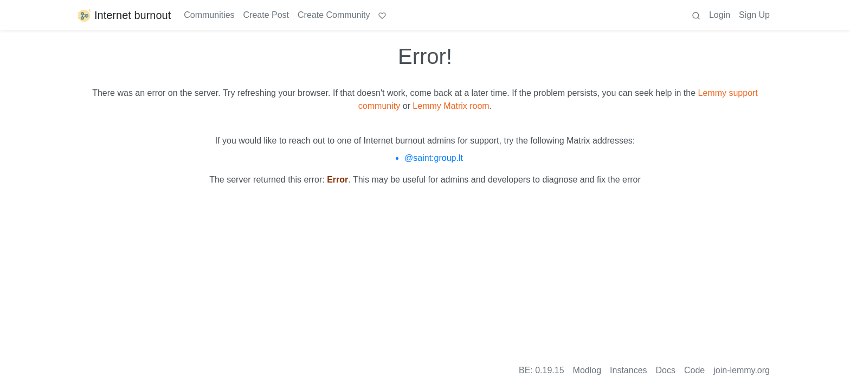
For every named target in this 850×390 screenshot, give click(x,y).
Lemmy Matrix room (451, 105)
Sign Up (754, 15)
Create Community (334, 15)
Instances (628, 370)
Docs (665, 370)
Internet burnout (123, 15)
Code (694, 370)
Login (719, 15)
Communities (209, 15)
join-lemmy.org (741, 370)
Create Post (266, 15)
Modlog (587, 370)
